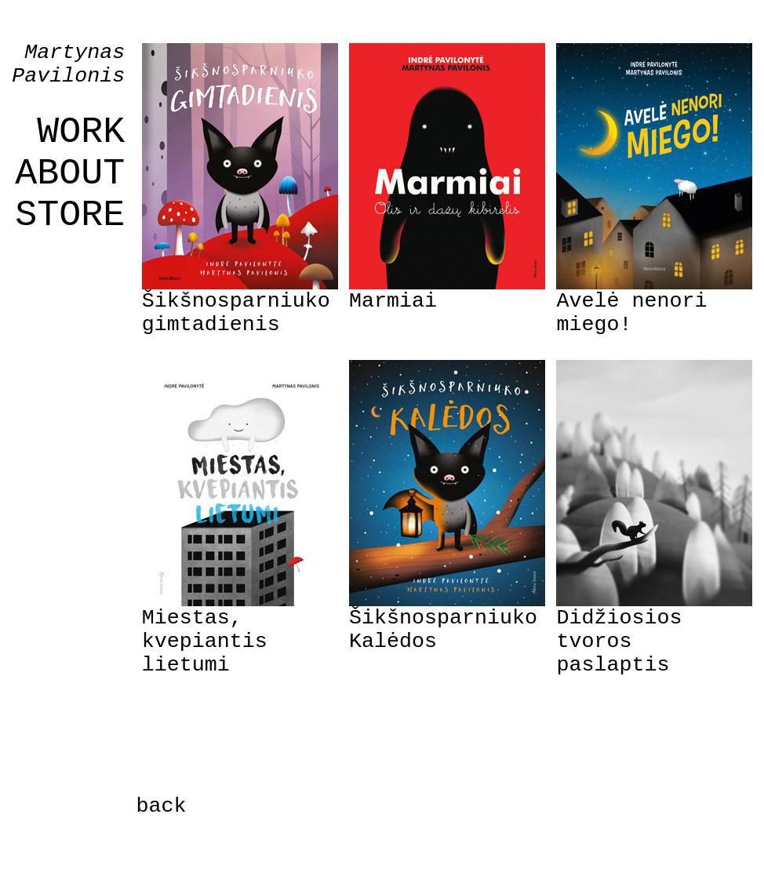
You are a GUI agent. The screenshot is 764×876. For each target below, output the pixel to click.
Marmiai (393, 301)
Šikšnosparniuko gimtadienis (236, 312)
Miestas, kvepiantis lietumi (204, 641)
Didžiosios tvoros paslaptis (619, 641)
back (161, 806)
